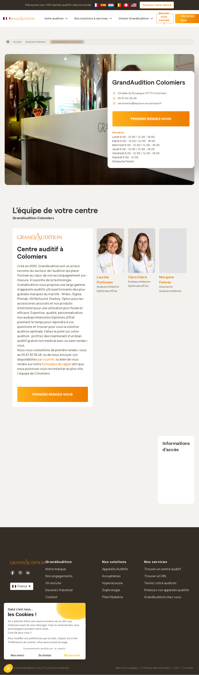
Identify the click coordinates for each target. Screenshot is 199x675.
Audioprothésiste (35, 42)
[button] (8, 668)
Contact (51, 597)
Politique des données (155, 668)
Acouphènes (111, 576)
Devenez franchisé (59, 590)
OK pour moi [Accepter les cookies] (72, 655)
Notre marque (55, 569)
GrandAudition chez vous (162, 597)
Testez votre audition (160, 583)
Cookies (188, 668)
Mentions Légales (127, 668)
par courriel (46, 359)
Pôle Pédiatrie (112, 597)
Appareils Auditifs (115, 569)
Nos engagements (59, 576)
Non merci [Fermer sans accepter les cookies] (17, 655)
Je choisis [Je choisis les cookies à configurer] (44, 655)
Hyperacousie (112, 583)
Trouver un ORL (155, 576)
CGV (176, 668)
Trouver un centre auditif (162, 569)
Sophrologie (111, 590)
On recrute (53, 583)
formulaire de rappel (56, 364)
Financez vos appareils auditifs (166, 590)
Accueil (17, 42)
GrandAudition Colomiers (67, 42)
